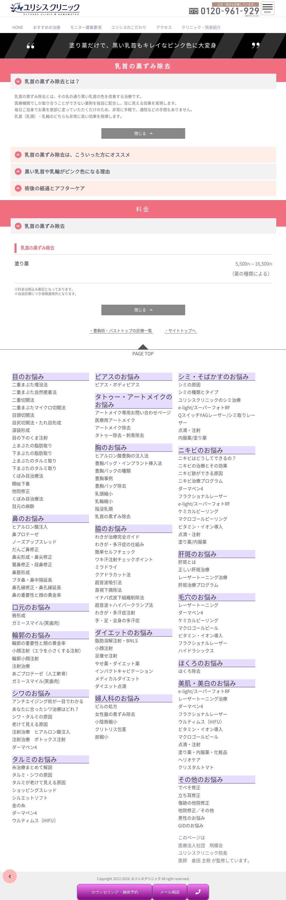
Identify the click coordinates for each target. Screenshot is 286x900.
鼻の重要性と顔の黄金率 (36, 594)
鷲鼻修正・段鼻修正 (32, 564)
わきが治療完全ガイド (117, 536)
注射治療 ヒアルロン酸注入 (41, 731)
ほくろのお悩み (200, 663)
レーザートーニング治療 (202, 577)
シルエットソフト (30, 797)
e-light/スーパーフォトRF (204, 407)
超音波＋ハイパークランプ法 (124, 604)
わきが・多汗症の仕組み (119, 544)
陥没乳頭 (104, 508)
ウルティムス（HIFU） (35, 820)
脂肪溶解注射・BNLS (116, 640)
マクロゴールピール (198, 627)
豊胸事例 (104, 478)
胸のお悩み (111, 447)
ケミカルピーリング (198, 511)
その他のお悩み (200, 779)
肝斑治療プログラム (198, 584)
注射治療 (21, 665)
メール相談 (170, 892)
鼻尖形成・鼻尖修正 (32, 556)
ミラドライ (106, 566)
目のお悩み (28, 376)
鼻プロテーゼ (25, 534)
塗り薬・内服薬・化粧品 (202, 752)
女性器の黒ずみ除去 (115, 714)
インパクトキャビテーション (124, 671)
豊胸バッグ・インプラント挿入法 (128, 463)
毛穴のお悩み (197, 597)
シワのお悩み (31, 693)
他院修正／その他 (196, 810)
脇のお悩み (111, 528)
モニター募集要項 (85, 27)
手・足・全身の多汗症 (117, 620)
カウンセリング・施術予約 (114, 892)
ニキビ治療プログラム (200, 480)
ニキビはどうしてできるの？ (207, 458)
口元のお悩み (31, 607)
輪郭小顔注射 (25, 658)
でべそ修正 (189, 787)
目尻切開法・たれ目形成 (36, 422)
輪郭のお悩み (31, 635)
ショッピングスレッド (34, 790)
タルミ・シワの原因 (32, 774)
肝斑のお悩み (197, 554)
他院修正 (21, 491)
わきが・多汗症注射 (115, 612)
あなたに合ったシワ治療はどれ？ (45, 709)
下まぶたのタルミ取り (34, 468)
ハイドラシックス (196, 650)
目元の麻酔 (23, 506)
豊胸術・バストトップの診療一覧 (122, 330)
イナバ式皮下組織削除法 (119, 597)
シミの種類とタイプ (198, 392)
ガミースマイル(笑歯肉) (35, 622)
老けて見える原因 (30, 724)
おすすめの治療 (46, 27)
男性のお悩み (191, 817)
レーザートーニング (198, 604)
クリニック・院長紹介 (201, 27)
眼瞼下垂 (21, 483)
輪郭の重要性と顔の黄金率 (39, 643)
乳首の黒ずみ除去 (113, 516)
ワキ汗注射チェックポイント (124, 559)
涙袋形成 (21, 430)
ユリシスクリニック (146, 878)
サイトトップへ (182, 330)
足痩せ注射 (106, 655)
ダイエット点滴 (110, 686)
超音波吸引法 (108, 582)
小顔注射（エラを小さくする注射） (48, 650)
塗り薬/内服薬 (192, 541)
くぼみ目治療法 (27, 475)
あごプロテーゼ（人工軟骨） (41, 673)
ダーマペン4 (24, 747)
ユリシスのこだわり (128, 27)
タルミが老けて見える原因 (39, 782)
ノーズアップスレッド (34, 541)
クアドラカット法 (113, 574)
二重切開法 (23, 399)
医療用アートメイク (115, 420)
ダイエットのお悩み (124, 632)
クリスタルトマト (196, 767)
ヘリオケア (189, 759)
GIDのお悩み (191, 825)
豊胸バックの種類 (113, 470)
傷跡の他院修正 (193, 802)
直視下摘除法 (108, 589)
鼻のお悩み (28, 518)
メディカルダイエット (117, 678)
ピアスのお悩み (117, 376)
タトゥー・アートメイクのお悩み (133, 400)
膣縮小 (101, 736)
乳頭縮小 (104, 493)
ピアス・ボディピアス (117, 384)
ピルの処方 (106, 706)
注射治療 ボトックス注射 (39, 739)
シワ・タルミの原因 (32, 716)
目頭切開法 (23, 415)
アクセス (164, 27)
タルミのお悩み (34, 759)
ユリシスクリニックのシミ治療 (209, 399)
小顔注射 (104, 648)
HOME (17, 27)
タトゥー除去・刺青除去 (119, 435)
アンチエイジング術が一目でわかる (48, 701)
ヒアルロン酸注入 (30, 526)
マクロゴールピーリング (202, 518)
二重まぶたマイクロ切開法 (39, 407)
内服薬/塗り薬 (192, 437)
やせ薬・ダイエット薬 (117, 663)
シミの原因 (189, 384)
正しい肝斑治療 (193, 569)
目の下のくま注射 (30, 437)
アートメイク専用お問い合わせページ (133, 412)
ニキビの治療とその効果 (202, 465)
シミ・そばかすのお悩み (213, 376)
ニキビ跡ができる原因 (200, 473)
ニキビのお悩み (200, 450)
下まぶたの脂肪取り (32, 453)
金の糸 (18, 805)
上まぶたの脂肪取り (32, 445)
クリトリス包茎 (110, 729)
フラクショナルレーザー (202, 496)
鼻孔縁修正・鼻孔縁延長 (36, 587)
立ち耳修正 (189, 795)
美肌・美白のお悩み (207, 683)
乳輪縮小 (104, 501)
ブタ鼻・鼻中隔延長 (32, 579)
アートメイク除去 (113, 427)
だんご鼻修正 (25, 549)
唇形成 (18, 615)
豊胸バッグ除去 (110, 485)
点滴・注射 (189, 430)
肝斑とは (187, 561)
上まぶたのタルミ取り (34, 460)
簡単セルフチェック (115, 551)
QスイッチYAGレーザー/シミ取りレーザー (217, 419)
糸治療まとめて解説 (32, 767)
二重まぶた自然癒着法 (34, 392)
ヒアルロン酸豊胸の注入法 (122, 455)
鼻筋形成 (21, 572)
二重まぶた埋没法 (30, 384)
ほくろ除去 (189, 671)
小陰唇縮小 (106, 721)
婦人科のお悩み (117, 698)
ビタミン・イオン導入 (200, 526)
